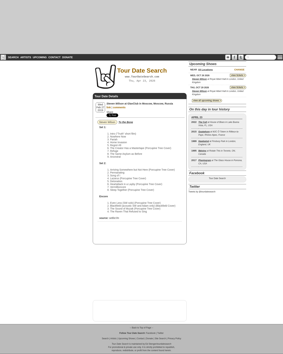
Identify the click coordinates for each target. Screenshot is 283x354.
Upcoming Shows (126, 338)
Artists (25, 57)
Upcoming (40, 57)
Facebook (151, 333)
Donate (67, 57)
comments (119, 107)
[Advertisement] (141, 27)
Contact (54, 57)
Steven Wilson (107, 122)
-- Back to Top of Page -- (141, 327)
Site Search (160, 338)
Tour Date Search (217, 178)
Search (13, 57)
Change (239, 69)
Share (109, 112)
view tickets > (238, 75)
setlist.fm (114, 218)
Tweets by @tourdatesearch (201, 191)
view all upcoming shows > (207, 100)
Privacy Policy (174, 338)
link (108, 107)
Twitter (160, 333)
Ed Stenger (150, 344)
